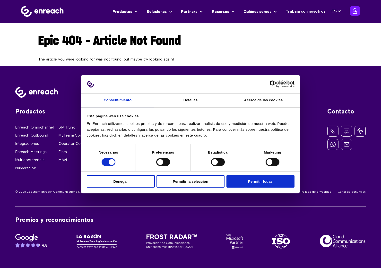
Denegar (120, 181)
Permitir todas (260, 181)
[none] (337, 11)
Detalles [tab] (190, 100)
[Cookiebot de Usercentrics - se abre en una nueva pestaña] (273, 84)
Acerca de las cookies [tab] (263, 100)
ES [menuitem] (334, 12)
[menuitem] (337, 11)
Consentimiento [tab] (118, 100)
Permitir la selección (190, 181)
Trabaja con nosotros (305, 12)
